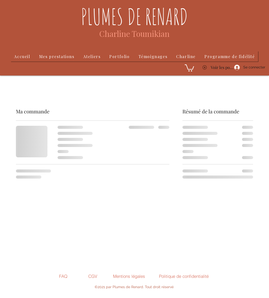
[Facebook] (142, 264)
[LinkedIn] (134, 264)
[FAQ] (63, 276)
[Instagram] (126, 264)
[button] (189, 67)
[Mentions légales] (129, 276)
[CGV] (92, 276)
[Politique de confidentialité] (183, 276)
